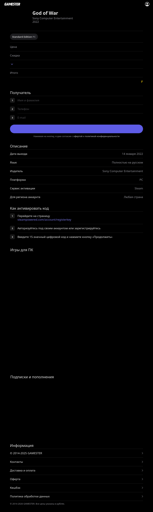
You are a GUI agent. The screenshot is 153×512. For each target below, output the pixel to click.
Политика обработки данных (30, 496)
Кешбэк (15, 488)
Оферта (15, 479)
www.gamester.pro (12, 4)
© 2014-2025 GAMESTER (26, 453)
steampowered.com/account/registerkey (44, 219)
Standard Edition (24, 37)
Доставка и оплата (22, 470)
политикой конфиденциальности (102, 136)
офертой (78, 136)
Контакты (16, 462)
